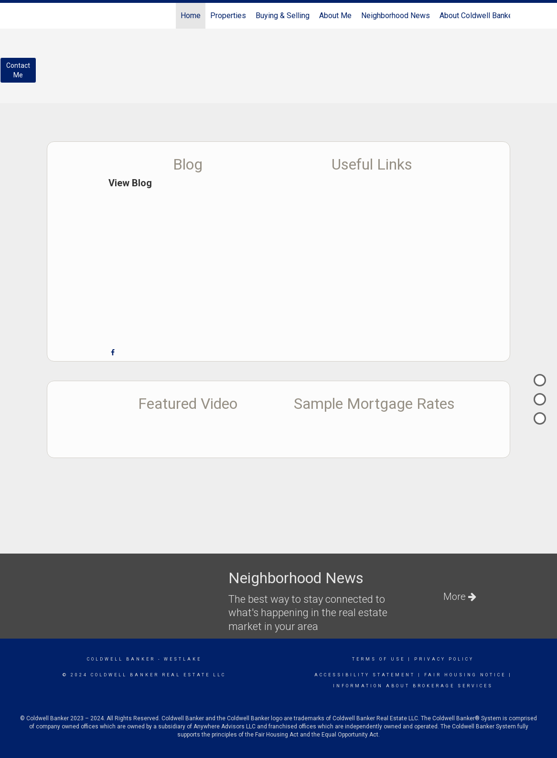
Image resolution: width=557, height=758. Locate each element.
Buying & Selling (283, 15)
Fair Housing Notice (465, 675)
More (459, 596)
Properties (228, 15)
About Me (335, 15)
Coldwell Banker (121, 659)
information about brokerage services (413, 685)
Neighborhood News (395, 15)
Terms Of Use (378, 659)
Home (191, 15)
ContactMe (18, 70)
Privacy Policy (444, 659)
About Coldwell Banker (477, 15)
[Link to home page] (52, 16)
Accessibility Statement (364, 675)
